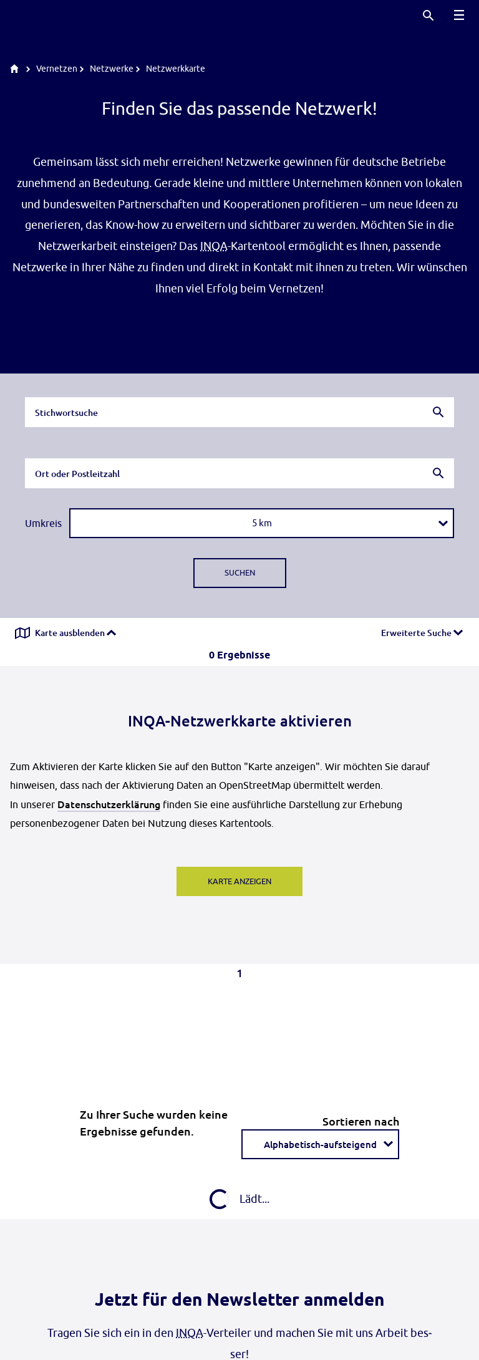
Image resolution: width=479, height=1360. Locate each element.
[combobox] (239, 412)
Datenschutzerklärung (108, 804)
